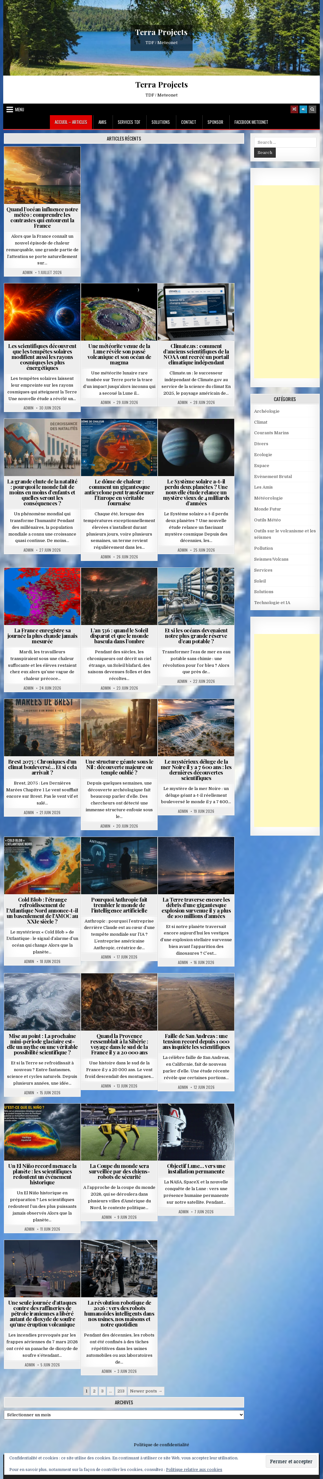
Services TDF (129, 122)
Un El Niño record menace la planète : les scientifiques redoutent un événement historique (42, 1174)
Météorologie (268, 498)
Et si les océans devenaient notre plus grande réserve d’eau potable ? (196, 636)
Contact (188, 122)
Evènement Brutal (273, 476)
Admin (27, 272)
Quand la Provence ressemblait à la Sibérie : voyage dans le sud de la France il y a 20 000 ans (119, 1044)
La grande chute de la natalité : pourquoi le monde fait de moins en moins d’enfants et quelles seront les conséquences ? (42, 492)
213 (121, 1391)
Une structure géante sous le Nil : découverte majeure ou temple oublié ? (119, 767)
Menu (19, 109)
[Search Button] (312, 109)
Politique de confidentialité (161, 1444)
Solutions (161, 122)
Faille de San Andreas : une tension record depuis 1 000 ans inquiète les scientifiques (196, 1041)
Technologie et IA (272, 602)
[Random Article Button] (294, 109)
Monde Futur (267, 509)
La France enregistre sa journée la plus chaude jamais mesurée (42, 636)
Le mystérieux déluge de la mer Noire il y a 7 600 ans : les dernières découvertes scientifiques (196, 769)
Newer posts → (146, 1391)
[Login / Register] (303, 109)
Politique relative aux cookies (194, 1469)
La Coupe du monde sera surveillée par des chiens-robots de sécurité (119, 1171)
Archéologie (267, 411)
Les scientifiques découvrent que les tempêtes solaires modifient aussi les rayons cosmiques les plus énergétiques (42, 356)
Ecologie (263, 454)
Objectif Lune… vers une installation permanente (196, 1168)
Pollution (263, 548)
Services (263, 570)
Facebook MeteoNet (251, 122)
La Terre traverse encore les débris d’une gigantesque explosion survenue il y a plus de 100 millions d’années (196, 907)
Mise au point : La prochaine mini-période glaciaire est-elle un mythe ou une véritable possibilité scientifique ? (42, 1044)
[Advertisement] (288, 281)
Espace (261, 465)
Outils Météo (267, 520)
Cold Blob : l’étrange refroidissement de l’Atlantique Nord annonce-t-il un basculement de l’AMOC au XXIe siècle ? (42, 910)
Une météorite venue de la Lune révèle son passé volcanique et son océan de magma (119, 354)
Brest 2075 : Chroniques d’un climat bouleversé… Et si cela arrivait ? (42, 767)
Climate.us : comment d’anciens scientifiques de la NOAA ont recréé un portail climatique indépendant (196, 354)
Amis (102, 122)
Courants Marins (271, 432)
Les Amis (263, 487)
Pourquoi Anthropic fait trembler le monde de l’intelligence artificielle (119, 905)
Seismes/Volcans (271, 559)
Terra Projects (161, 32)
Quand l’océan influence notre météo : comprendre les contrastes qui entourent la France (42, 217)
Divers (261, 443)
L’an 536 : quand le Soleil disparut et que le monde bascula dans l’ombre (119, 636)
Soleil (260, 581)
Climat (260, 422)
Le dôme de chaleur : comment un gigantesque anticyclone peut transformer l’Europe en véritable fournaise (119, 492)
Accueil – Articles (71, 122)
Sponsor (215, 122)
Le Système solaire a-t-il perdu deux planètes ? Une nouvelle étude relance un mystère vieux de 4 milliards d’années (196, 492)
